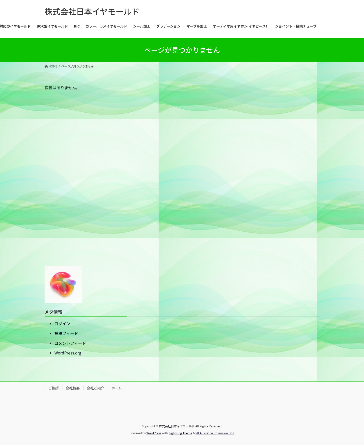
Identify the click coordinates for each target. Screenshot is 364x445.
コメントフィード (70, 343)
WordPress (153, 433)
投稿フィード (66, 333)
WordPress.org (68, 353)
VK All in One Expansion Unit (215, 433)
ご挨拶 (53, 387)
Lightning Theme (180, 433)
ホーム (117, 387)
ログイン (62, 323)
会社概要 (73, 387)
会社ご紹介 (95, 387)
